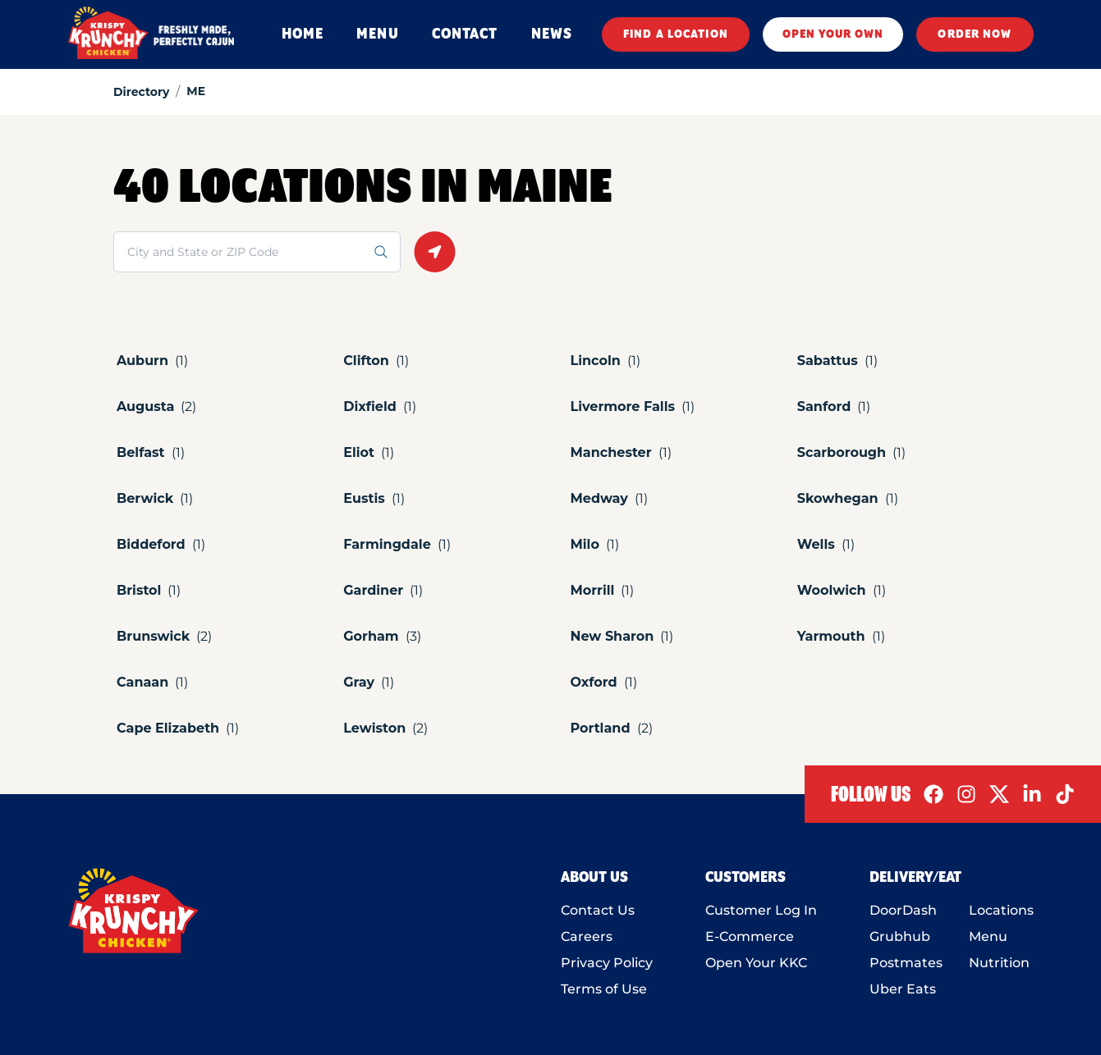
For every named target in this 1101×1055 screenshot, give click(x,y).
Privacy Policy (607, 963)
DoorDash (903, 910)
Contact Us (598, 910)
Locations (1001, 910)
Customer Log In (761, 910)
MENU (377, 34)
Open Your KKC (756, 963)
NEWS (551, 34)
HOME (302, 34)
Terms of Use (604, 989)
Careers (586, 936)
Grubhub (899, 936)
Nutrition (999, 963)
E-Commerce (749, 936)
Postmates (906, 963)
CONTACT (465, 34)
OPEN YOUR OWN (833, 34)
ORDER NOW (975, 34)
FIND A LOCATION (675, 34)
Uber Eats (902, 989)
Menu (988, 936)
